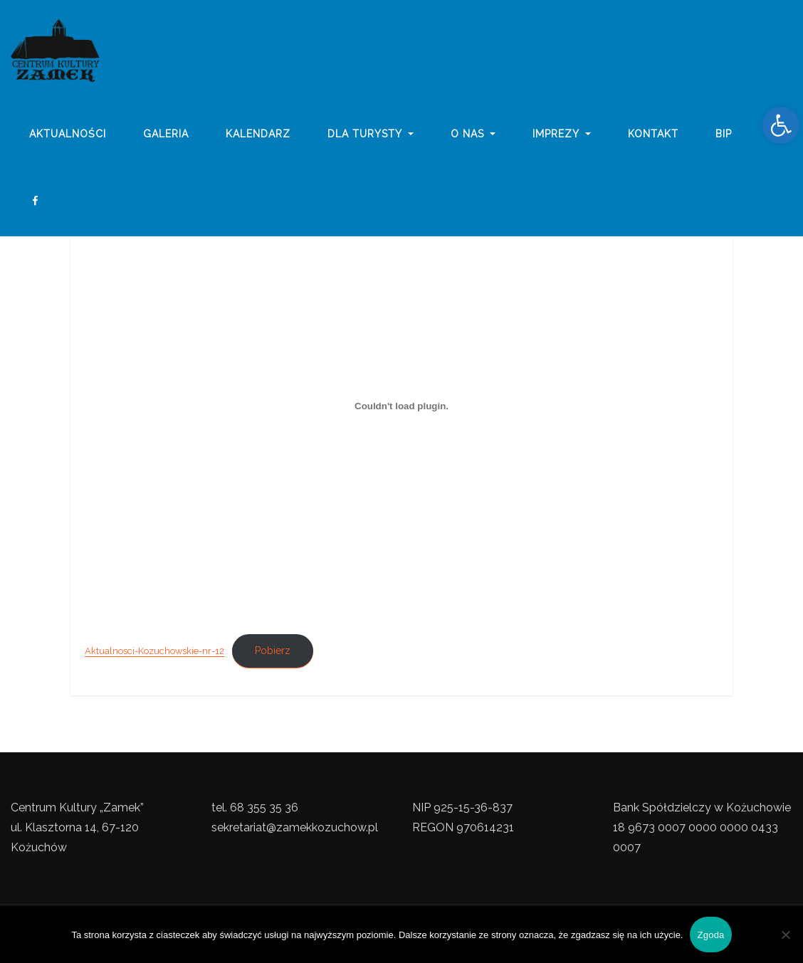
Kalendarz (258, 137)
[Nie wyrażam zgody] (785, 934)
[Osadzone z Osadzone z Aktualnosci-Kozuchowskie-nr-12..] (401, 406)
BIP (723, 137)
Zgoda (710, 935)
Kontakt (653, 137)
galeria (166, 137)
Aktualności (67, 137)
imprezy (561, 137)
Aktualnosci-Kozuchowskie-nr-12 (154, 651)
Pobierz (272, 650)
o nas (473, 137)
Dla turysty (370, 137)
